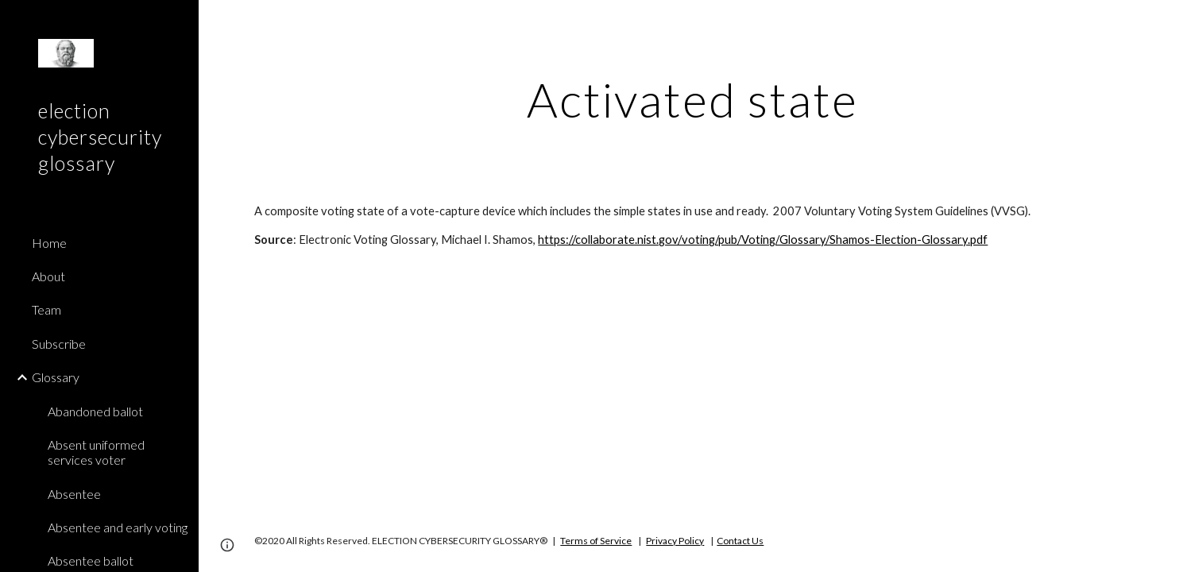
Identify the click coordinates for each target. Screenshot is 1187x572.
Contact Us (740, 541)
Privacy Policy (675, 541)
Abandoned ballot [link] (95, 411)
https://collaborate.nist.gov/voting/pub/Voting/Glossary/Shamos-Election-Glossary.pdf (763, 239)
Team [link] (46, 309)
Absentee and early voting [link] (118, 527)
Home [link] (49, 242)
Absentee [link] (74, 493)
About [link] (48, 276)
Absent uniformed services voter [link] (96, 452)
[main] (693, 99)
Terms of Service (596, 541)
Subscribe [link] (59, 343)
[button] (1168, 22)
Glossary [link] (55, 377)
